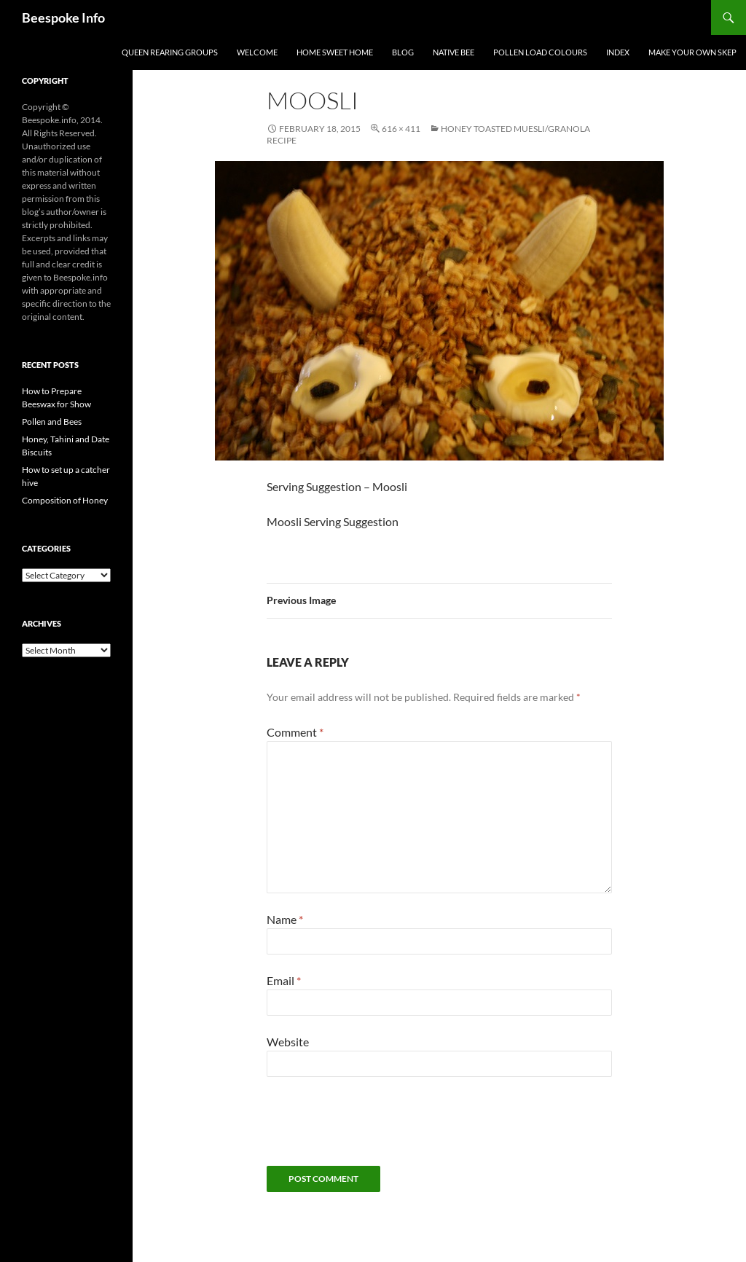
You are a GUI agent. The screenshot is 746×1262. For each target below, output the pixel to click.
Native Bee (453, 52)
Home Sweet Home (335, 52)
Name (285, 919)
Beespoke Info (63, 17)
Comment (295, 732)
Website (288, 1042)
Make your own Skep (692, 52)
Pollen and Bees (52, 421)
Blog (403, 52)
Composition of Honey (65, 500)
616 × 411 (401, 128)
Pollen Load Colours (540, 52)
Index (617, 52)
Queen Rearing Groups (170, 52)
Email (284, 980)
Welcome (257, 52)
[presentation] (377, 1130)
